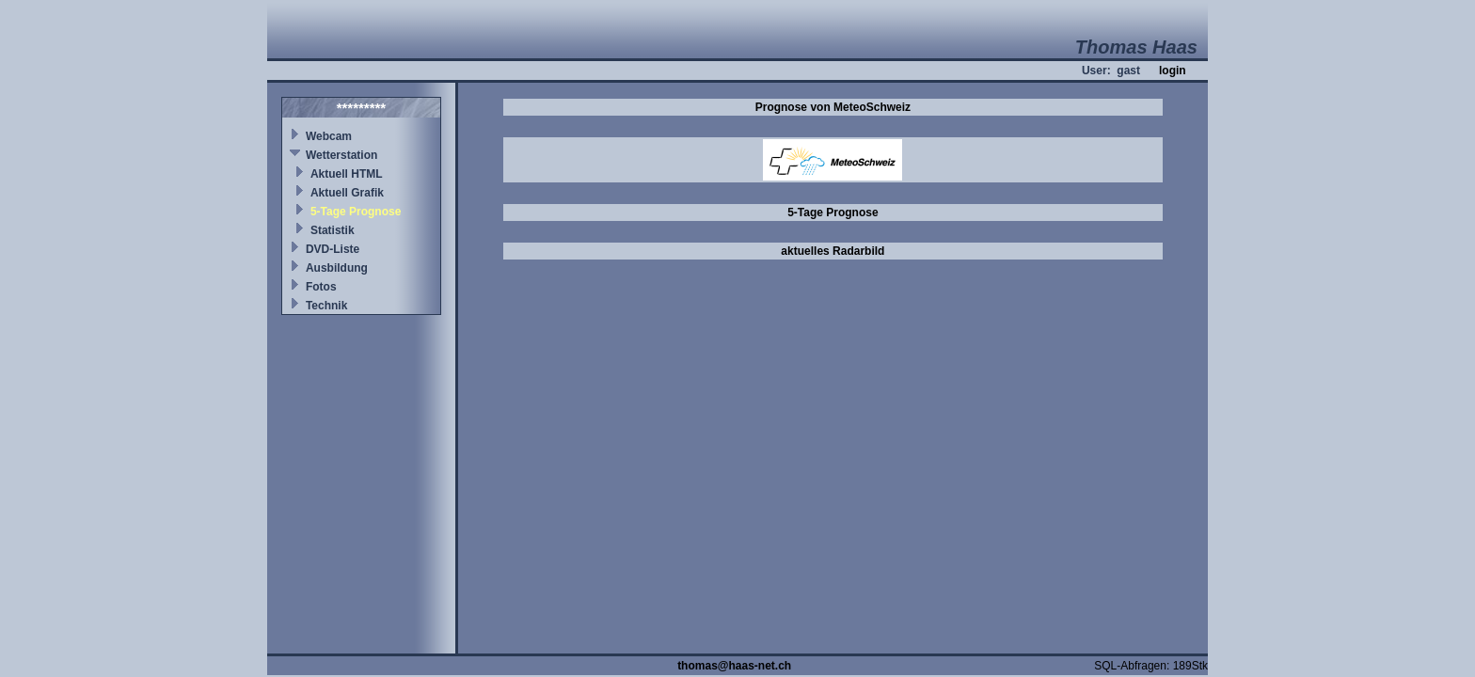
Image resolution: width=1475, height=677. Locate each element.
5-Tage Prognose (355, 211)
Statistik (332, 230)
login (1172, 70)
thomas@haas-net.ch (734, 665)
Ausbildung (337, 268)
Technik (326, 305)
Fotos (321, 286)
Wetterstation (341, 155)
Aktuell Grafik (347, 192)
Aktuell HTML (346, 174)
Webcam (329, 136)
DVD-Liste (332, 249)
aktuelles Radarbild (832, 251)
